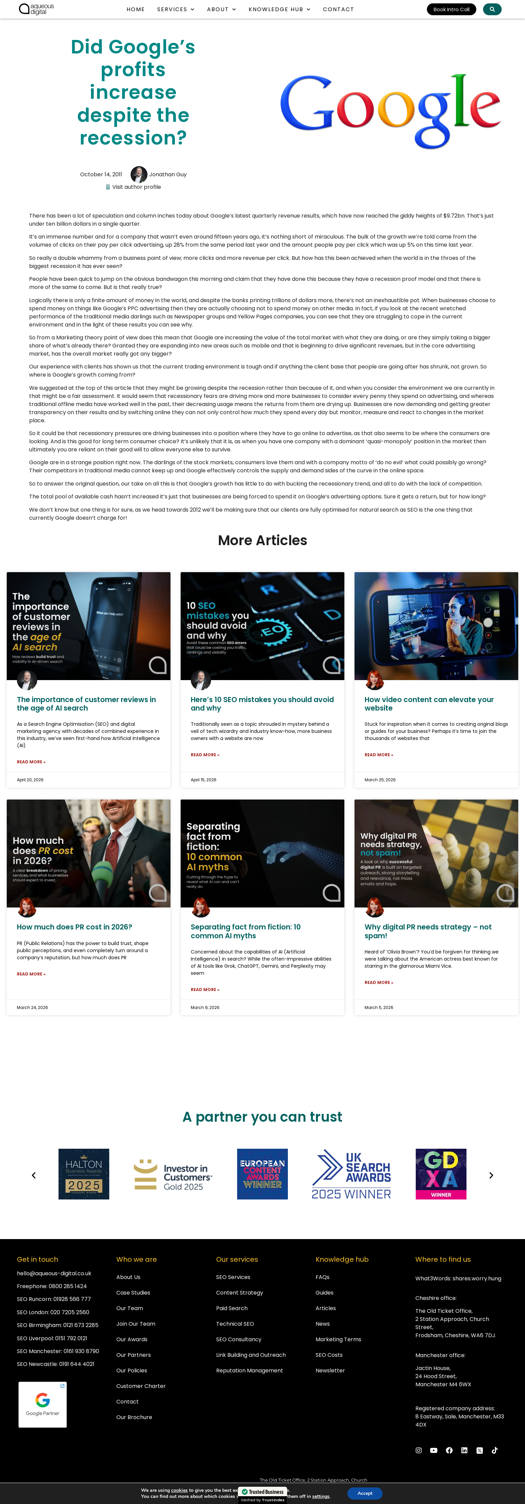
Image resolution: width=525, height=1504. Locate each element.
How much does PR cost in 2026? (74, 927)
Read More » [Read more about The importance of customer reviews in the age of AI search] (31, 762)
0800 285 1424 (68, 1286)
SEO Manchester (39, 1351)
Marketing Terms (338, 1339)
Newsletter (330, 1370)
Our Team (129, 1308)
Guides (325, 1293)
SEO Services (233, 1277)
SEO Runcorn (34, 1299)
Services (176, 9)
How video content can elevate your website (429, 704)
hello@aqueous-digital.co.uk (54, 1273)
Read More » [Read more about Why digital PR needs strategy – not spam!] (379, 982)
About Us (128, 1277)
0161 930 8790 (81, 1351)
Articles (326, 1308)
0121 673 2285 (80, 1325)
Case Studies (133, 1293)
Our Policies (131, 1370)
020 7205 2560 (69, 1312)
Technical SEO (235, 1324)
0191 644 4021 (76, 1364)
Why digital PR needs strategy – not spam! (428, 931)
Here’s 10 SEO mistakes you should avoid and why (262, 704)
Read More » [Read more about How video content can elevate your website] (379, 755)
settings (320, 1497)
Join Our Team (135, 1324)
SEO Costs (329, 1355)
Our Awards (131, 1339)
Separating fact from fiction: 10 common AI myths (246, 931)
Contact (339, 9)
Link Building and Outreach (251, 1355)
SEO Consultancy (238, 1339)
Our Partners (133, 1355)
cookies (179, 1490)
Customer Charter (141, 1386)
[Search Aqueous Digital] (492, 9)
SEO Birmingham (39, 1325)
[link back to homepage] (36, 9)
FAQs (322, 1277)
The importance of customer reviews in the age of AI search (86, 704)
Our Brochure (134, 1417)
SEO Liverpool (35, 1338)
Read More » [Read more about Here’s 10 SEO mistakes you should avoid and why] (205, 755)
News (323, 1324)
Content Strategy (239, 1293)
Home (136, 9)
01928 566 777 (72, 1299)
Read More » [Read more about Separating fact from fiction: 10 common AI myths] (205, 989)
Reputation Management (249, 1370)
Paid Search (232, 1308)
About (221, 9)
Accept (365, 1493)
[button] (33, 1175)
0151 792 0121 (71, 1338)
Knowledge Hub (280, 9)
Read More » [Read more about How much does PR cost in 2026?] (31, 974)
